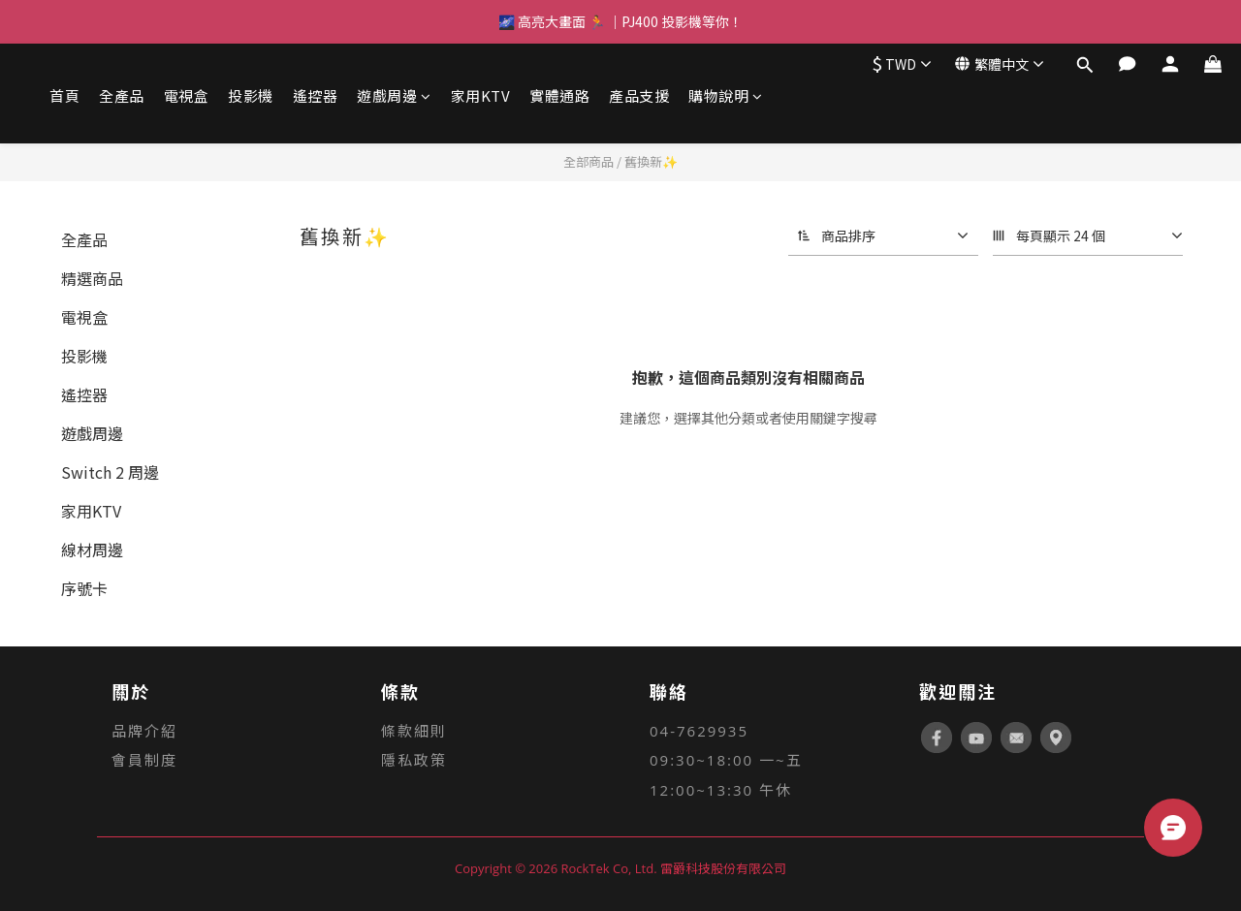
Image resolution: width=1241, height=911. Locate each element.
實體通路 (559, 95)
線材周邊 (92, 549)
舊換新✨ (651, 161)
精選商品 (92, 278)
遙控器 (315, 95)
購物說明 (725, 95)
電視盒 (186, 95)
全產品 (121, 95)
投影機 (250, 95)
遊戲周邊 (394, 95)
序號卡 (84, 588)
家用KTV (481, 95)
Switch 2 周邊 (110, 472)
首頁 (64, 95)
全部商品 (588, 161)
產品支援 (639, 95)
